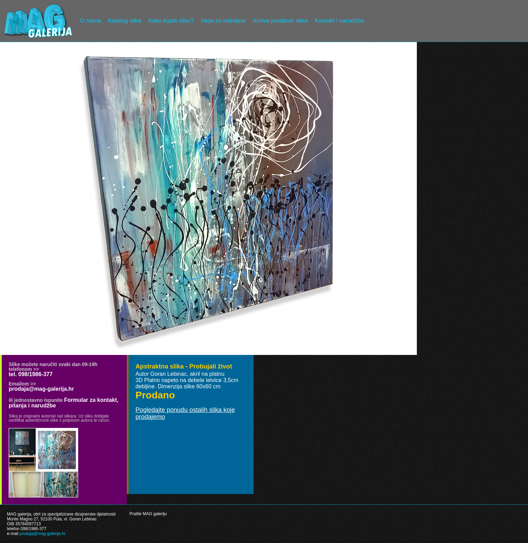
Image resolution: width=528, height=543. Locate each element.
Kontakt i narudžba (339, 20)
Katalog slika (124, 20)
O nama (90, 20)
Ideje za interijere (223, 20)
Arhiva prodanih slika (280, 20)
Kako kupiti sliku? (171, 20)
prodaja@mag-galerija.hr (41, 389)
